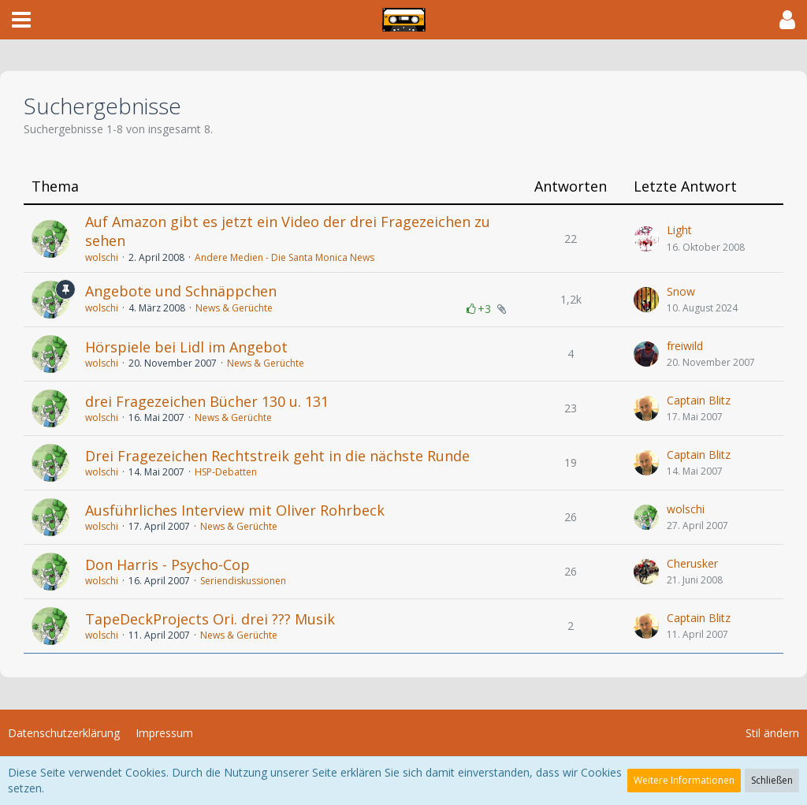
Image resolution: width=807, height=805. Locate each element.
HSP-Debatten (226, 472)
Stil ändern (772, 732)
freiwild (685, 345)
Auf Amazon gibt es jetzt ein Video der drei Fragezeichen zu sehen (287, 231)
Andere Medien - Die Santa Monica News (284, 257)
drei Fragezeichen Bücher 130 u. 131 (207, 401)
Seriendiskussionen (243, 580)
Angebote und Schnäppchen (181, 290)
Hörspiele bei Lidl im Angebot (186, 346)
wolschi (101, 257)
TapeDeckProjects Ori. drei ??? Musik (210, 618)
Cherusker (692, 563)
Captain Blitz (699, 400)
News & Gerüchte (234, 308)
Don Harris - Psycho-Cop (167, 564)
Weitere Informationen (684, 780)
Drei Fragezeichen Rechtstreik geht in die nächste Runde (277, 455)
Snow (681, 291)
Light (679, 229)
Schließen (772, 780)
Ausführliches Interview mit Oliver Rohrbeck (235, 510)
